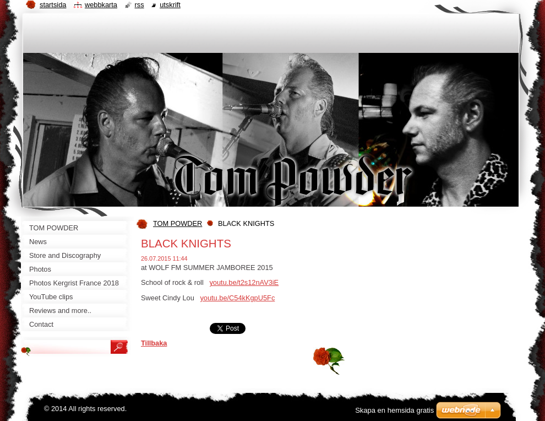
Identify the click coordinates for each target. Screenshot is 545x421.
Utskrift (170, 5)
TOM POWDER (177, 223)
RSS (139, 5)
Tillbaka (154, 343)
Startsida (53, 5)
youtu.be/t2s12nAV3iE (244, 282)
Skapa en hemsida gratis (394, 410)
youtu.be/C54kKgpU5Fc (237, 298)
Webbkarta (101, 5)
